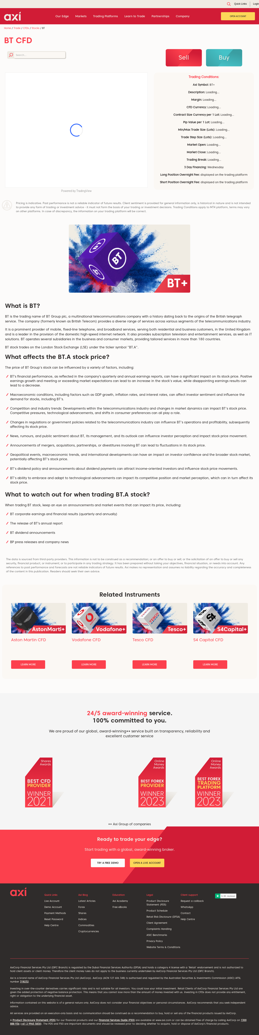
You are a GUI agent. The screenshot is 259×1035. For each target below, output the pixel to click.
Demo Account (53, 907)
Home (7, 28)
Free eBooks (120, 907)
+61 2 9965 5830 (31, 1023)
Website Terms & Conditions (163, 947)
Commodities (86, 925)
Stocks (35, 28)
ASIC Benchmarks (156, 935)
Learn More (28, 664)
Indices (82, 919)
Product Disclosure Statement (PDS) (34, 1020)
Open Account (238, 16)
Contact (186, 913)
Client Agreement (156, 922)
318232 (24, 981)
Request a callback (192, 900)
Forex (81, 907)
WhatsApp (187, 907)
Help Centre (51, 925)
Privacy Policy (154, 941)
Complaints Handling (159, 928)
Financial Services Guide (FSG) (117, 1020)
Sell (183, 57)
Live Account (51, 900)
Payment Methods (55, 913)
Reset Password (53, 919)
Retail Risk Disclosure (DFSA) (163, 916)
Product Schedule (157, 910)
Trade (17, 28)
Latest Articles (87, 900)
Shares (82, 913)
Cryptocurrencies (88, 931)
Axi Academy (120, 900)
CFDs (26, 28)
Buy (224, 57)
